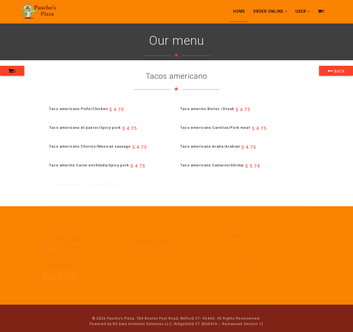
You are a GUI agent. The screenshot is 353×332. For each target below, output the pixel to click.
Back (336, 71)
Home (239, 11)
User (302, 11)
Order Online (270, 11)
